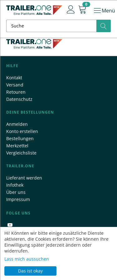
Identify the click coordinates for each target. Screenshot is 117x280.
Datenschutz (19, 99)
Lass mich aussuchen (26, 259)
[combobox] (58, 26)
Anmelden (17, 124)
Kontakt (14, 78)
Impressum (18, 199)
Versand (14, 85)
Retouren (16, 92)
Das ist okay (30, 271)
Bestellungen (20, 138)
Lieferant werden (24, 178)
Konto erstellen (22, 131)
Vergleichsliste (21, 153)
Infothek (14, 185)
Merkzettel (17, 146)
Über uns (16, 192)
